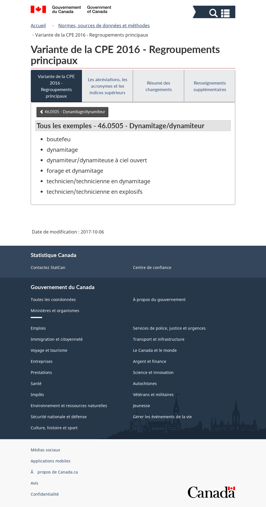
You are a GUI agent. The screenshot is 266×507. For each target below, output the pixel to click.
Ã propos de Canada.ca (54, 472)
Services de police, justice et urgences (169, 328)
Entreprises (42, 361)
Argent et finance (149, 361)
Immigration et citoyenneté (57, 339)
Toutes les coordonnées (53, 299)
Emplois (38, 328)
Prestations (41, 372)
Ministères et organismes (55, 310)
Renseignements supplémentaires (210, 86)
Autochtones (145, 383)
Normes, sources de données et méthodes (104, 25)
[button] (214, 13)
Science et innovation (153, 372)
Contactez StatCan (48, 267)
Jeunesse (141, 405)
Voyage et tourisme (49, 350)
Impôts (37, 394)
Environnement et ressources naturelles (69, 405)
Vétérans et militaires (153, 394)
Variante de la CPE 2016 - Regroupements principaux (56, 85)
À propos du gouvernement (159, 299)
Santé (36, 383)
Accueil (38, 25)
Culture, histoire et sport (54, 427)
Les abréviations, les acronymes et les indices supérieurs (107, 86)
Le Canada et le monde (155, 350)
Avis (34, 483)
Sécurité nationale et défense (59, 416)
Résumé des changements (159, 86)
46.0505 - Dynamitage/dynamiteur (72, 111)
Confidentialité (45, 494)
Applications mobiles (50, 461)
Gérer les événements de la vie (162, 416)
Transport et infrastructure (158, 339)
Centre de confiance (152, 267)
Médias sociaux (45, 450)
